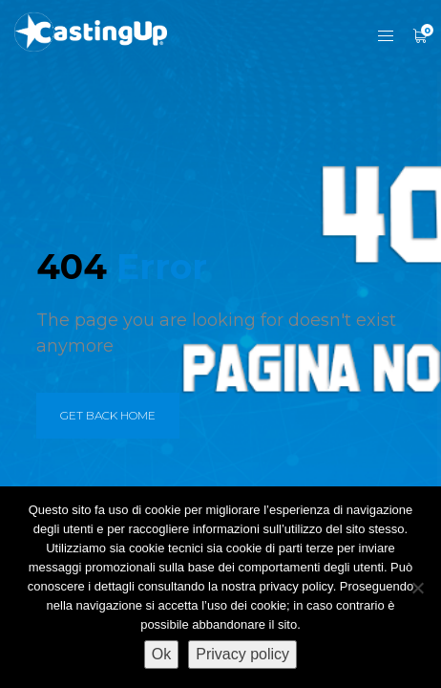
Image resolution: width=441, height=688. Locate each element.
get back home (108, 415)
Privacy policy (242, 654)
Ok (161, 654)
